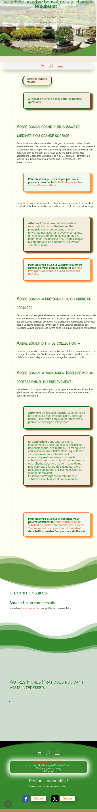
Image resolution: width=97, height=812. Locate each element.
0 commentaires (74, 12)
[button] (8, 804)
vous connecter (30, 608)
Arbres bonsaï (33, 12)
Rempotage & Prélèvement (54, 12)
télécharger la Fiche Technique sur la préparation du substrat (56, 527)
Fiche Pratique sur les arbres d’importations (55, 184)
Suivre (42, 799)
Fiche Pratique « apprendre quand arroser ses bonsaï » (55, 271)
